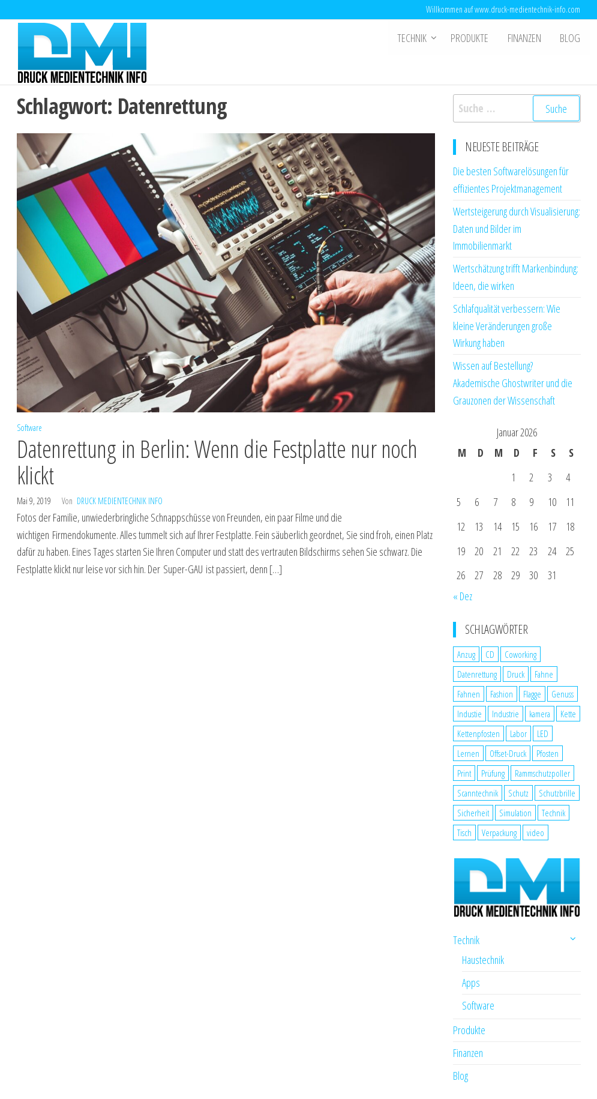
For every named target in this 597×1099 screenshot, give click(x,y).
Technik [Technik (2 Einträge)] (553, 813)
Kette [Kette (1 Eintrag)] (568, 714)
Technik (414, 38)
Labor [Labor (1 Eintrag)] (518, 733)
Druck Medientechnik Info (120, 501)
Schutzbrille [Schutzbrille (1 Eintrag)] (557, 793)
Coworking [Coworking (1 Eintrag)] (520, 654)
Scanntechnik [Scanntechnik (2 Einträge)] (477, 793)
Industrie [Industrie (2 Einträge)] (505, 714)
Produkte (472, 38)
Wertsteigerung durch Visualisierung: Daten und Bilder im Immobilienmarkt (516, 228)
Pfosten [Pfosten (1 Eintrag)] (547, 753)
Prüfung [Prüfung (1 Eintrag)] (493, 773)
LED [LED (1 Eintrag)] (542, 733)
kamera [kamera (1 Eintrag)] (539, 714)
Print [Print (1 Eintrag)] (464, 773)
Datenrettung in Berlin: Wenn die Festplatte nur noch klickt (217, 462)
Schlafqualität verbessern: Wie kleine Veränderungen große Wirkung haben (506, 326)
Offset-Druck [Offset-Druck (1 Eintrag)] (508, 753)
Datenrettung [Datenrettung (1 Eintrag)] (477, 674)
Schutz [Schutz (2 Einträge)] (518, 793)
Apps (471, 982)
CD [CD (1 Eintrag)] (489, 654)
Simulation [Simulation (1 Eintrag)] (515, 813)
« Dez (462, 596)
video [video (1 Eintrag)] (535, 833)
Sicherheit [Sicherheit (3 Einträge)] (473, 813)
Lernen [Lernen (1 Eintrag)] (468, 753)
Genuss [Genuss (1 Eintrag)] (562, 694)
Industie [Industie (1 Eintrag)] (469, 714)
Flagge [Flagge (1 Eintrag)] (532, 694)
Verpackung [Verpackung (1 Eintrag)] (499, 833)
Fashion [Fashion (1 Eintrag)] (501, 694)
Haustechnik (483, 960)
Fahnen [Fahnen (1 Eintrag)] (468, 694)
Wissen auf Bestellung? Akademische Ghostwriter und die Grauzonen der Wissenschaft (512, 383)
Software (29, 427)
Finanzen (525, 38)
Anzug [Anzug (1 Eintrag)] (466, 654)
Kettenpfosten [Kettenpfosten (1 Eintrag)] (478, 733)
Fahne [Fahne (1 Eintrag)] (544, 674)
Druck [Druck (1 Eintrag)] (515, 674)
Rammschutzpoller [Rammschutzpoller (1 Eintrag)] (542, 773)
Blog (570, 38)
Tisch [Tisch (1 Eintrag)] (464, 833)
